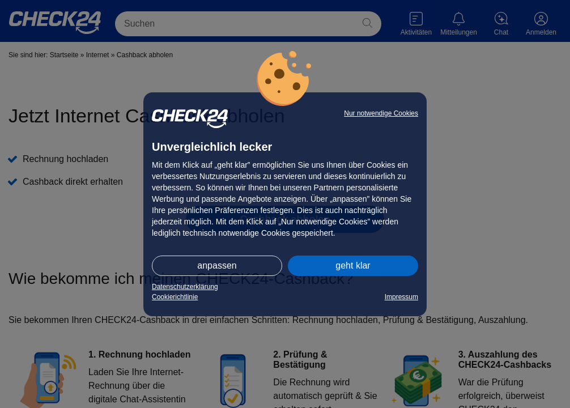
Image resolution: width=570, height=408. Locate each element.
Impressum (401, 297)
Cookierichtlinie (175, 297)
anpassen (216, 265)
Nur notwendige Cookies (381, 113)
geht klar (352, 265)
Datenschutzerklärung (185, 287)
